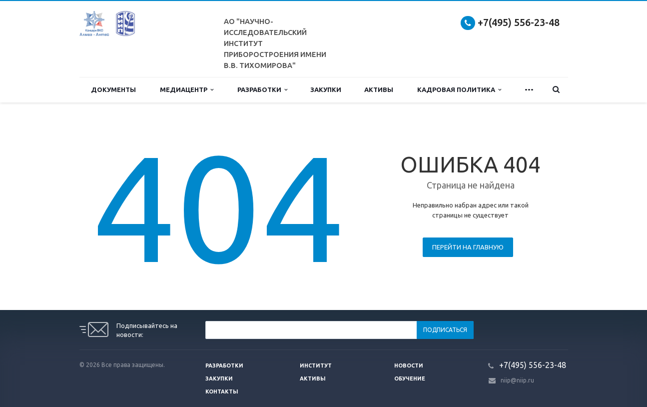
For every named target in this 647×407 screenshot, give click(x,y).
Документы (113, 89)
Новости (408, 365)
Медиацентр (186, 90)
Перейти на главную (468, 247)
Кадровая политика (459, 90)
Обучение (409, 379)
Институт (316, 365)
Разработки (262, 90)
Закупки (325, 89)
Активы (378, 89)
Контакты (221, 391)
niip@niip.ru (517, 380)
